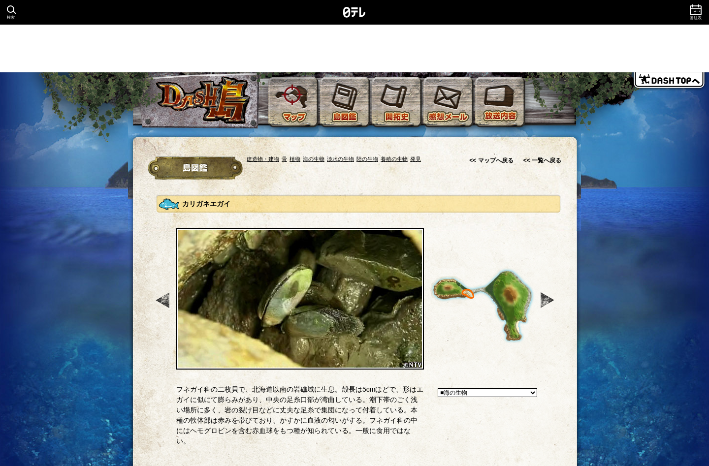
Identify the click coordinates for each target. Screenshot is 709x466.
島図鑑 (345, 102)
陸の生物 (367, 159)
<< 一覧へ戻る (542, 160)
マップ (293, 102)
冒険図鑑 (195, 168)
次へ (548, 300)
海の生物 (313, 159)
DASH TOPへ (669, 82)
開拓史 (397, 102)
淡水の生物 (340, 159)
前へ (163, 300)
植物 (295, 159)
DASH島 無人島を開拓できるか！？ (200, 100)
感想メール (448, 102)
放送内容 (500, 102)
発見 (415, 159)
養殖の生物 (394, 159)
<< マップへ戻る (491, 160)
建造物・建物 (263, 159)
